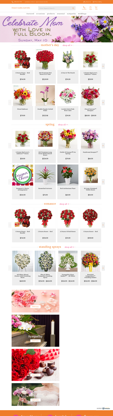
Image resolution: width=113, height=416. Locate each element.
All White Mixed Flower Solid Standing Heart (23, 276)
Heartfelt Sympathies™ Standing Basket (90, 276)
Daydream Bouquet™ (90, 152)
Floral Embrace (22, 109)
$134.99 (45, 238)
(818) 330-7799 (18, 2)
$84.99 (90, 159)
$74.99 (67, 79)
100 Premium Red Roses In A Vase (45, 73)
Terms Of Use (70, 414)
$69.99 (67, 195)
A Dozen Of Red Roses (68, 231)
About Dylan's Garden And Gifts (21, 371)
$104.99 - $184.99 (90, 281)
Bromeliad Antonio (45, 188)
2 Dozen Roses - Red (45, 231)
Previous (9, 66)
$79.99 (22, 115)
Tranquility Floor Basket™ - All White (68, 275)
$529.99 (45, 79)
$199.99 (90, 238)
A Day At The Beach (68, 73)
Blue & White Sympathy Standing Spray (45, 276)
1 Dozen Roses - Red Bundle (22, 73)
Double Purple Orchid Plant (45, 109)
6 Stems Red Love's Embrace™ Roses (90, 73)
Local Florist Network (89, 414)
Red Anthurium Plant (68, 188)
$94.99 (90, 195)
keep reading (66, 373)
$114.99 (22, 79)
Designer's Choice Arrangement (22, 189)
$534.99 (45, 159)
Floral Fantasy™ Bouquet (90, 109)
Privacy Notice (78, 414)
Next (103, 66)
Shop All (66, 45)
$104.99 (22, 195)
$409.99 (23, 281)
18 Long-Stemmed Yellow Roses (90, 189)
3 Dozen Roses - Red (90, 231)
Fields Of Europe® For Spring (68, 152)
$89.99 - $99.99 (90, 115)
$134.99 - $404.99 (45, 281)
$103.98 (45, 115)
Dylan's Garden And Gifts (21, 8)
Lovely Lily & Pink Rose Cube (67, 109)
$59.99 (90, 79)
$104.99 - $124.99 (67, 281)
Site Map (98, 414)
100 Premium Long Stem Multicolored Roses (45, 153)
